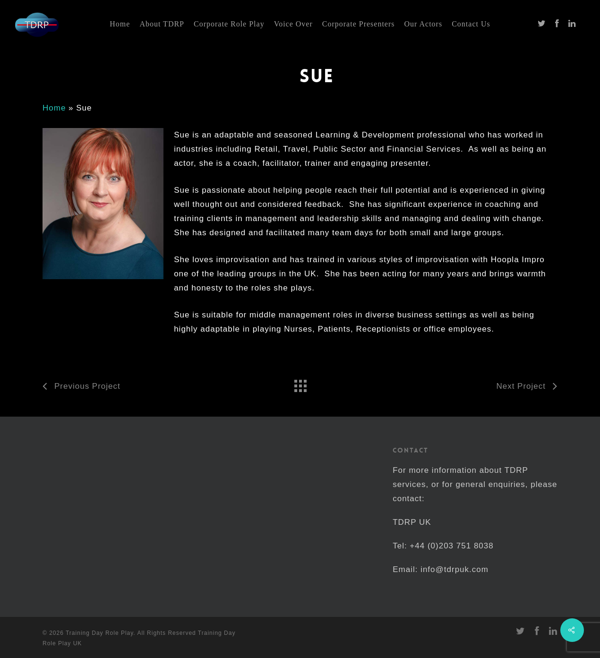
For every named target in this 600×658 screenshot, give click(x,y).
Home (54, 107)
